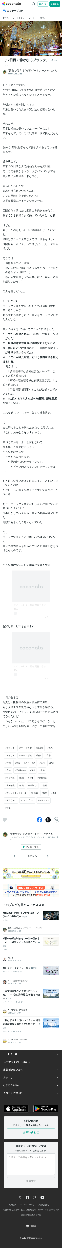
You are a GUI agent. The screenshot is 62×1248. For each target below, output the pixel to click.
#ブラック (10, 748)
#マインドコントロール (15, 793)
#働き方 (39, 748)
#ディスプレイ (27, 800)
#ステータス (29, 763)
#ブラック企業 (25, 748)
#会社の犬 (32, 785)
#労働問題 (42, 778)
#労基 (42, 770)
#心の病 (34, 793)
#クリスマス (43, 800)
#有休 (30, 778)
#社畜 (21, 785)
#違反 (32, 770)
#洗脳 (44, 785)
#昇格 (8, 770)
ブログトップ (19, 18)
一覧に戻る (31, 856)
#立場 (48, 755)
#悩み (50, 748)
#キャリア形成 (25, 755)
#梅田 (54, 793)
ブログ (32, 18)
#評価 (38, 755)
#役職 (17, 763)
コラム (42, 18)
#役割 (8, 763)
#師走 (8, 808)
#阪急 (44, 793)
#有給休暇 (10, 778)
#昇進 (51, 763)
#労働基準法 (20, 770)
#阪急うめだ (11, 800)
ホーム (6, 18)
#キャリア (10, 755)
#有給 (21, 778)
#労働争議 (10, 785)
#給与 (42, 763)
